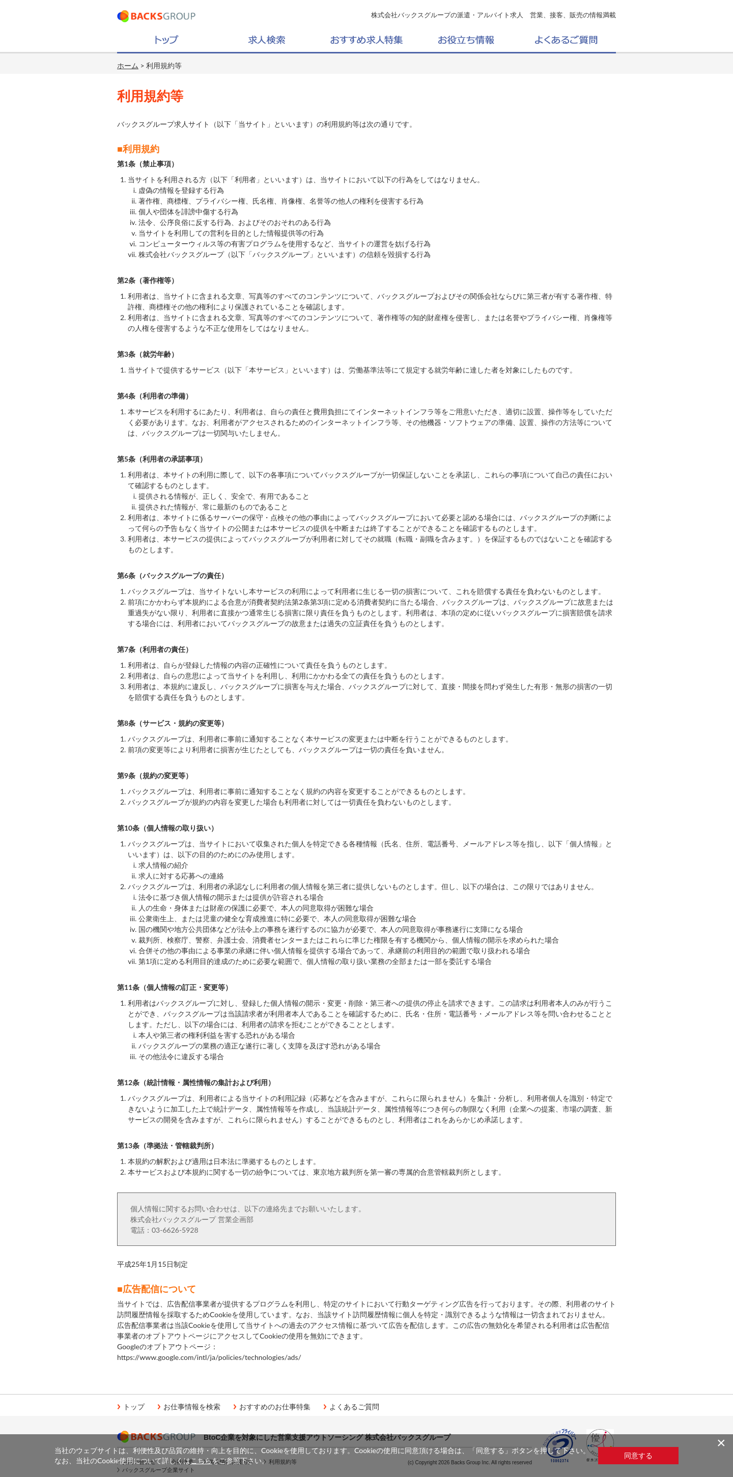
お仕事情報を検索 (191, 1407)
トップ (134, 1407)
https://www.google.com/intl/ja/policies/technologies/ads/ (209, 1357)
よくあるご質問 (354, 1407)
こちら (201, 1460)
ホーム (127, 65)
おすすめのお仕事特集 (275, 1407)
